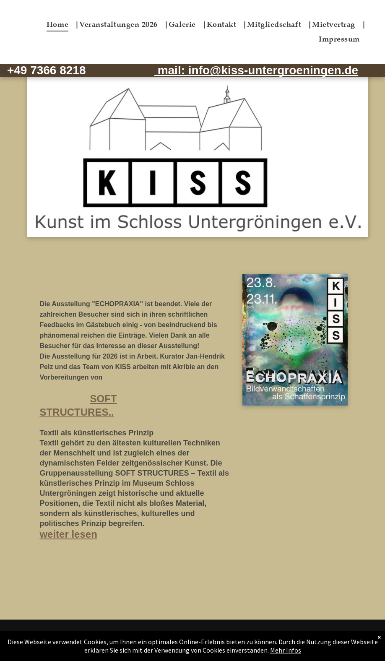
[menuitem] (63, 24)
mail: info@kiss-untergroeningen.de (256, 70)
